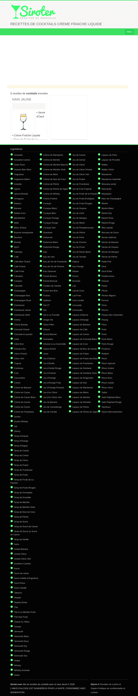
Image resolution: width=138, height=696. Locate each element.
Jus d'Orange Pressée (53, 387)
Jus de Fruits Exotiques (83, 198)
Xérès (17, 675)
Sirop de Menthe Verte (24, 507)
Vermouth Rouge (22, 651)
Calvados (18, 276)
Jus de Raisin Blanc (81, 252)
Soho (16, 544)
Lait (74, 286)
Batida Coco (20, 213)
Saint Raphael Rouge (112, 402)
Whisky (17, 665)
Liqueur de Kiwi (79, 383)
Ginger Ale (48, 320)
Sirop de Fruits (21, 475)
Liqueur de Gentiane (82, 368)
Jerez (45, 353)
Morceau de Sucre (110, 232)
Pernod (105, 300)
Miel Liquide (107, 227)
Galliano (47, 300)
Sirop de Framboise (23, 470)
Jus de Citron (78, 164)
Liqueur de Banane (81, 324)
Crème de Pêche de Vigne (55, 189)
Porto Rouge (107, 344)
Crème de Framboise (24, 412)
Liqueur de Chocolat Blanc (84, 339)
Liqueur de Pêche (80, 407)
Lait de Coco (78, 290)
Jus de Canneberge (52, 407)
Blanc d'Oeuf (20, 227)
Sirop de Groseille (22, 497)
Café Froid (19, 271)
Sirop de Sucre (21, 521)
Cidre (16, 339)
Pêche (105, 290)
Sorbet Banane (21, 549)
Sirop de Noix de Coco (24, 512)
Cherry (17, 320)
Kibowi (75, 271)
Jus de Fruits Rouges (82, 203)
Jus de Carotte (50, 412)
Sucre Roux (19, 583)
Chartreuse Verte (22, 315)
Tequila (17, 597)
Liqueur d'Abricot (80, 315)
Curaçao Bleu (49, 213)
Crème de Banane (22, 387)
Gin (44, 310)
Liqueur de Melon (80, 392)
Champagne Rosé (22, 300)
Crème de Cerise (22, 407)
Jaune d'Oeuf (49, 349)
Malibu (105, 164)
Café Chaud (19, 266)
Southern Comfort (22, 563)
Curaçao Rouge (50, 223)
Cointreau (18, 368)
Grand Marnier (50, 334)
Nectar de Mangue (110, 252)
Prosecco (106, 349)
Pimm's (105, 310)
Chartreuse (19, 305)
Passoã (105, 281)
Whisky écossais (22, 670)
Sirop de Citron (21, 460)
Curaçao (47, 203)
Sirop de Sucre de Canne (26, 526)
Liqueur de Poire (109, 155)
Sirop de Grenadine (23, 492)
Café (16, 257)
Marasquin (106, 194)
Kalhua (75, 261)
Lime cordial (78, 300)
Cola (16, 373)
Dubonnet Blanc (50, 242)
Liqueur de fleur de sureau (84, 349)
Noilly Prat (106, 261)
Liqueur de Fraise (80, 353)
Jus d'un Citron (50, 392)
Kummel (76, 281)
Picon (104, 305)
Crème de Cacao (22, 392)
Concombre (19, 378)
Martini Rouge (108, 223)
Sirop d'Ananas (21, 436)
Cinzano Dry (20, 349)
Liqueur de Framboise (82, 363)
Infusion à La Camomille (54, 344)
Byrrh (16, 247)
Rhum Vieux (107, 387)
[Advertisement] (69, 60)
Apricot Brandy (21, 194)
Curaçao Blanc (50, 208)
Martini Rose (107, 218)
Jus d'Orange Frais (52, 383)
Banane (17, 208)
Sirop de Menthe (21, 502)
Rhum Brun (107, 378)
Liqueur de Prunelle (111, 160)
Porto (104, 334)
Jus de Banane (50, 402)
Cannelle (18, 286)
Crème (17, 383)
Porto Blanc (107, 339)
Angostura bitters (22, 179)
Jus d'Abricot (49, 358)
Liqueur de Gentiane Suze (84, 373)
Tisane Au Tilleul (21, 622)
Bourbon (18, 237)
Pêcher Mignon (109, 295)
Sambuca (106, 407)
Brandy (17, 242)
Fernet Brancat (50, 281)
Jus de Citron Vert (80, 174)
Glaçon (46, 329)
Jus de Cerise (78, 160)
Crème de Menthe (51, 160)
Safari (104, 392)
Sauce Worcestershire (112, 412)
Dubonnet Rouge (51, 247)
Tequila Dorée (20, 602)
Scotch (17, 416)
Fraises (46, 295)
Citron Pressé (20, 353)
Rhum (104, 358)
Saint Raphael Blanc (111, 397)
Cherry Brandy (21, 324)
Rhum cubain (108, 383)
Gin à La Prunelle (51, 315)
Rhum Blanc (107, 373)
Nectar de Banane (110, 242)
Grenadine (48, 339)
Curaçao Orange (51, 218)
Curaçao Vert (49, 227)
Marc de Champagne (111, 198)
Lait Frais (76, 295)
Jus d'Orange (49, 378)
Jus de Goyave (79, 208)
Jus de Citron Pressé (82, 169)
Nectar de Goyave (110, 247)
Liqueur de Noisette (81, 402)
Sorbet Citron (20, 554)
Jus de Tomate (79, 257)
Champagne (20, 290)
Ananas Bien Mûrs (22, 169)
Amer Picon (19, 164)
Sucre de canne (21, 573)
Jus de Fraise (78, 179)
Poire (104, 329)
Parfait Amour (108, 276)
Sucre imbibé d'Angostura (26, 578)
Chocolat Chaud (21, 329)
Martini (105, 203)
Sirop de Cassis (21, 450)
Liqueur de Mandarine (82, 387)
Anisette (18, 184)
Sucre (17, 568)
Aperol (17, 189)
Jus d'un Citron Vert (52, 397)
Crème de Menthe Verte (54, 169)
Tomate (17, 626)
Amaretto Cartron (22, 160)
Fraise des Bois (50, 290)
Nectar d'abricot (109, 237)
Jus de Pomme (79, 242)
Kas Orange (78, 266)
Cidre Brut (19, 344)
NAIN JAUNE (21, 99)
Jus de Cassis (79, 155)
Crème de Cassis (22, 402)
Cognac (17, 363)
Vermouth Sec (20, 655)
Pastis (104, 286)
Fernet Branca (50, 276)
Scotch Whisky (21, 421)
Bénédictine (19, 218)
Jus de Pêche (78, 232)
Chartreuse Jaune (22, 310)
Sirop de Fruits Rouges (25, 488)
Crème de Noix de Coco (54, 179)
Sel (15, 426)
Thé (16, 607)
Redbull (105, 353)
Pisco (104, 324)
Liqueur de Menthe (81, 397)
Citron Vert (19, 358)
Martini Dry (107, 213)
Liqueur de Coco (80, 344)
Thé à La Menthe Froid (24, 612)
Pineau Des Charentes (112, 315)
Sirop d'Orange (21, 441)
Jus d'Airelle (49, 363)
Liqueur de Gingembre (82, 378)
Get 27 (46, 305)
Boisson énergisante (23, 232)
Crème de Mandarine (53, 155)
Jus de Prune (78, 247)
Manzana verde (109, 184)
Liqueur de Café (79, 329)
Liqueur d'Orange (80, 320)
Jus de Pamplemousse (83, 227)
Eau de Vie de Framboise (55, 261)
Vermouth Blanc (21, 636)
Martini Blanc (108, 208)
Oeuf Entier (107, 271)
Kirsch (75, 276)
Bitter (16, 223)
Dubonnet (47, 237)
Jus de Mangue (79, 218)
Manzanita (106, 189)
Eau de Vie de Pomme (53, 266)
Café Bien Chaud (22, 261)
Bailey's (17, 203)
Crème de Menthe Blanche (55, 164)
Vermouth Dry (20, 646)
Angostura (19, 174)
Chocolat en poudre (23, 334)
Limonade (77, 305)
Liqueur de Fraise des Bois (85, 358)
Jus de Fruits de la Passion (85, 194)
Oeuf (104, 266)
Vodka (17, 660)
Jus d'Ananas (49, 373)
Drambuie (47, 232)
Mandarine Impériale (111, 179)
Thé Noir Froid (21, 617)
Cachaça (18, 252)
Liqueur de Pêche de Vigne (85, 412)
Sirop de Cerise (21, 455)
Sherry (17, 431)
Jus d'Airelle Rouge (52, 368)
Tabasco (18, 592)
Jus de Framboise (80, 184)
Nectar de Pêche (109, 257)
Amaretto (18, 155)
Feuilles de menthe (52, 286)
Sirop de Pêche (21, 517)
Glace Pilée (48, 324)
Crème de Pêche (51, 184)
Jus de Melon (78, 223)
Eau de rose (49, 257)
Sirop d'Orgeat (21, 446)
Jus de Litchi (78, 213)
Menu (129, 32)
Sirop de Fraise (21, 465)
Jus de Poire (78, 237)
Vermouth (18, 631)
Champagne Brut (22, 295)
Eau (45, 252)
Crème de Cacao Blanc (25, 397)
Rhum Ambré (108, 368)
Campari (18, 281)
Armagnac (19, 198)
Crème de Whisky (51, 194)
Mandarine (106, 174)
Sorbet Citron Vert (22, 559)
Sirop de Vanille (21, 539)
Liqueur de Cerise (80, 334)
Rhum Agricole (108, 363)
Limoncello (77, 310)
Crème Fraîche (50, 198)
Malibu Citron (108, 169)
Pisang (105, 320)
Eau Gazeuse (49, 271)
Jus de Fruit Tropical (81, 189)
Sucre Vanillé (20, 588)
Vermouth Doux (21, 641)
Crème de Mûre (50, 174)
